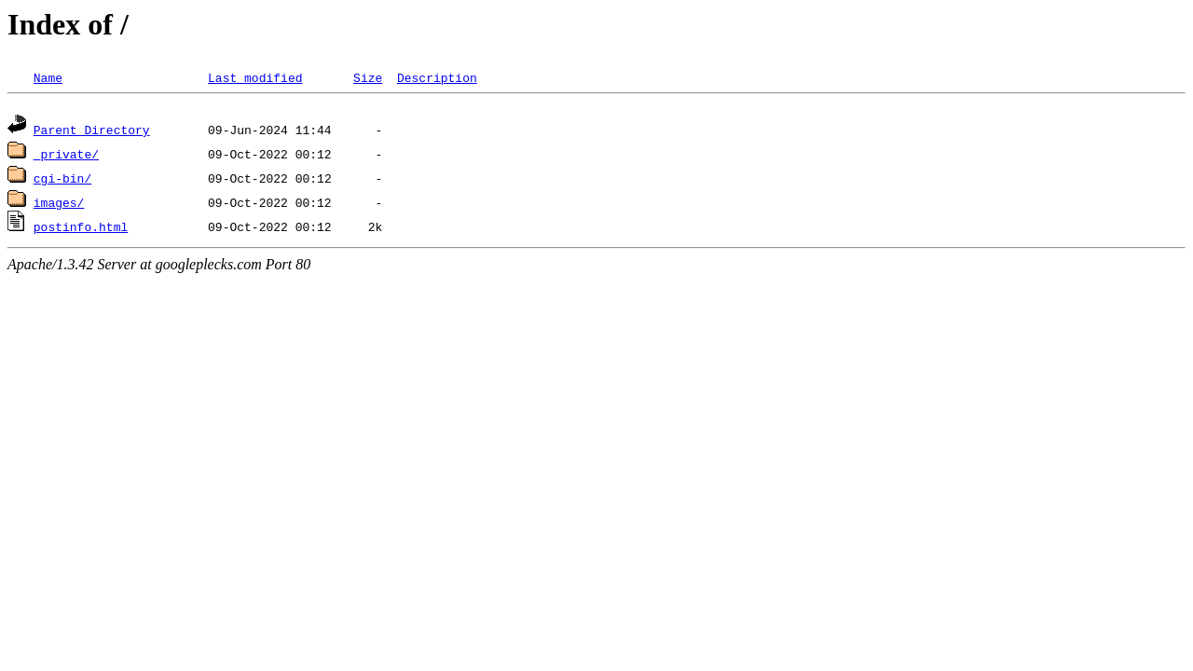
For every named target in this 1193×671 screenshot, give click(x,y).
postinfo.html (81, 229)
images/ (59, 205)
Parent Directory (92, 132)
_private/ (66, 156)
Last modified (255, 77)
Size (367, 77)
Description (437, 77)
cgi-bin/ (62, 180)
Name (48, 77)
